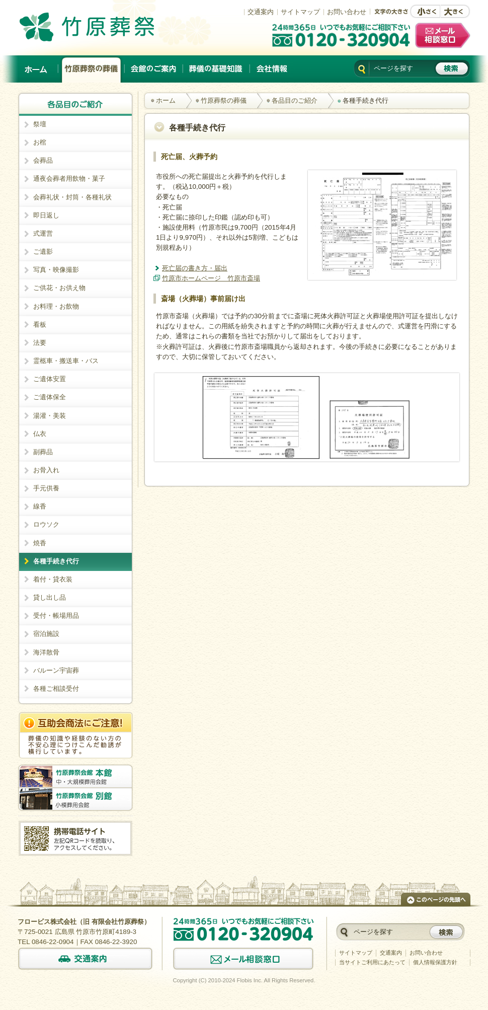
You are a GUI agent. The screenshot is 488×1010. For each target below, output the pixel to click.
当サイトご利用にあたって (372, 962)
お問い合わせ (346, 12)
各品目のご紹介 (294, 100)
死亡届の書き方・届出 (194, 268)
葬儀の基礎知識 (216, 69)
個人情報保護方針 (435, 962)
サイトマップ (300, 12)
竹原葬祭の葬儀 (91, 69)
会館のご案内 (154, 69)
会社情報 (271, 69)
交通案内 (261, 12)
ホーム (36, 69)
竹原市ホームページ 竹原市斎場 (211, 278)
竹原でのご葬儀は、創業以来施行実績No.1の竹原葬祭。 (101, 26)
